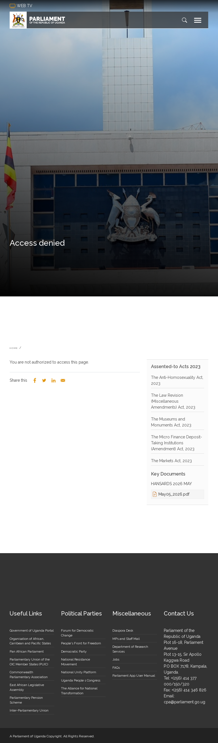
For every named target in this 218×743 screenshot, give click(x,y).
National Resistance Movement (75, 662)
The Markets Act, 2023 (171, 460)
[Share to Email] (62, 380)
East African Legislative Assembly (27, 687)
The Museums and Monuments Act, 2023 (171, 422)
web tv (21, 6)
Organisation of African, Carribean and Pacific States (30, 641)
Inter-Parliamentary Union (29, 710)
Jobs (115, 659)
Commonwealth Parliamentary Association (29, 674)
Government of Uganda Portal (32, 630)
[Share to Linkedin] (53, 380)
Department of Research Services (130, 649)
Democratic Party (74, 651)
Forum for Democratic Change (77, 633)
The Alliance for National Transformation (79, 691)
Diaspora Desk (122, 630)
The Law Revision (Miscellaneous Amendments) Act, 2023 (173, 401)
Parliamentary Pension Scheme (26, 700)
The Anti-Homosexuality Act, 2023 (177, 380)
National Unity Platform (78, 672)
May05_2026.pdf (173, 494)
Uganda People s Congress (80, 680)
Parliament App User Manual (133, 676)
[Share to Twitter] (44, 380)
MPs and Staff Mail (126, 639)
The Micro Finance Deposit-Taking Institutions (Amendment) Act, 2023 (176, 443)
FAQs (116, 668)
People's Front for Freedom (81, 643)
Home (14, 348)
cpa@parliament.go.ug (184, 702)
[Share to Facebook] (34, 380)
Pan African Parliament (27, 651)
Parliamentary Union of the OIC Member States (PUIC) (30, 662)
